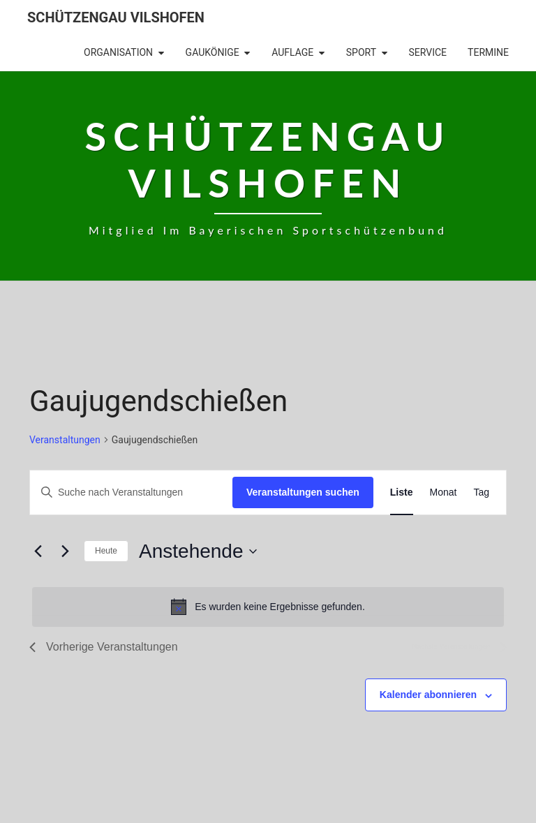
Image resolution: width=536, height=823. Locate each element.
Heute (106, 551)
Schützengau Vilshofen (115, 17)
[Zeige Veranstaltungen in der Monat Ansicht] (443, 492)
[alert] (268, 606)
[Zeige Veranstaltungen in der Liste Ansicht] (401, 492)
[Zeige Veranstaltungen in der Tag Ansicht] (481, 492)
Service (428, 52)
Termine (488, 52)
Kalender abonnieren (428, 694)
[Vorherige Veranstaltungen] (37, 551)
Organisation (118, 52)
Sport (361, 52)
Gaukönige (212, 52)
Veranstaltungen (64, 439)
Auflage (292, 52)
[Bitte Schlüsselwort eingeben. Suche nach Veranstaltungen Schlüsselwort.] (131, 492)
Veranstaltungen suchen (302, 492)
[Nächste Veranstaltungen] (65, 551)
